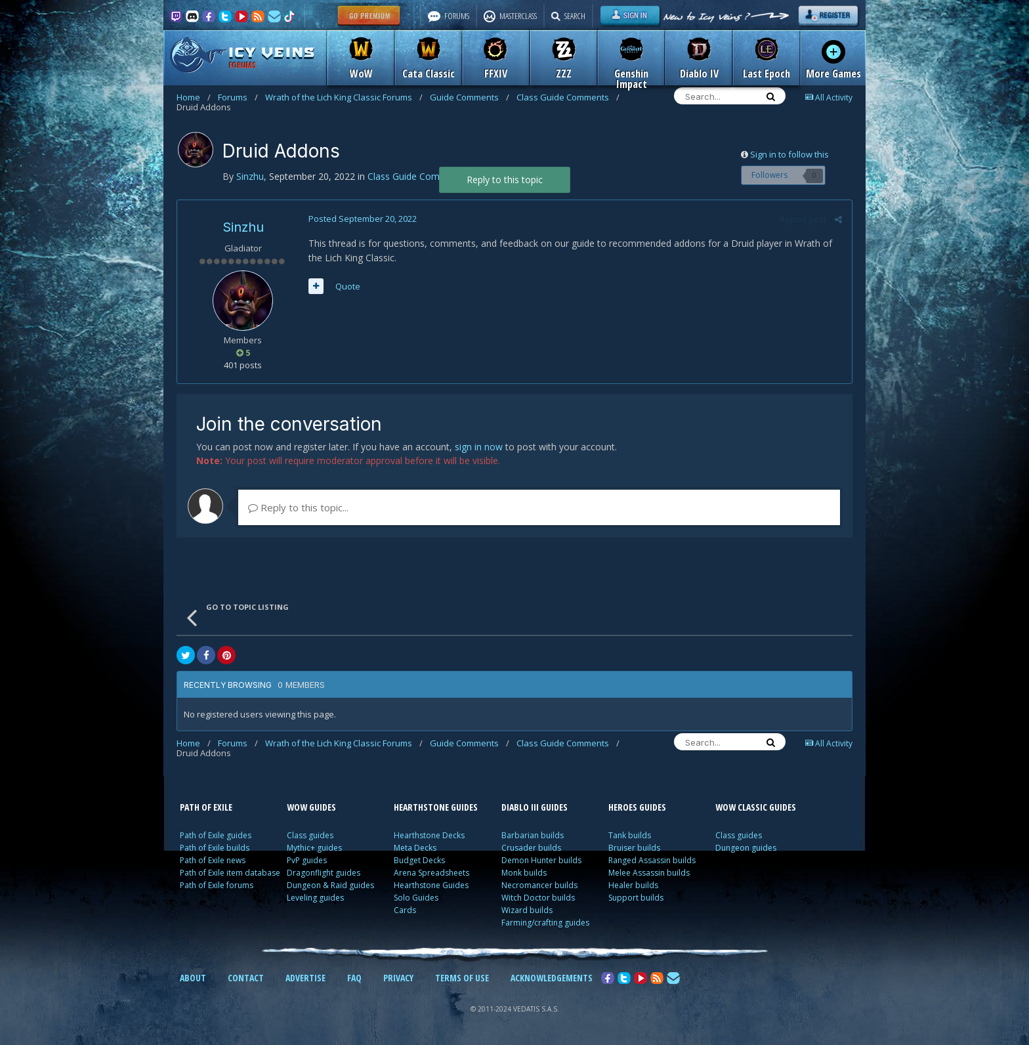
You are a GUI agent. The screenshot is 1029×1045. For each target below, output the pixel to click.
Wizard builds (527, 910)
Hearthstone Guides (431, 885)
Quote (347, 286)
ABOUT (193, 977)
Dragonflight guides (323, 872)
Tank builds (629, 835)
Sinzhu (243, 227)
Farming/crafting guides (545, 922)
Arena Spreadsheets (431, 872)
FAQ (354, 977)
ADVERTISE (305, 977)
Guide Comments (469, 97)
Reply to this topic (505, 179)
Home (194, 97)
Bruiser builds (634, 847)
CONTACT (246, 977)
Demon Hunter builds (541, 860)
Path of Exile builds (214, 847)
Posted (362, 218)
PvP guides (307, 860)
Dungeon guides (745, 847)
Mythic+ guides (314, 847)
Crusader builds (531, 847)
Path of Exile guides (215, 835)
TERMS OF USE (462, 977)
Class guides (310, 835)
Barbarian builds (532, 835)
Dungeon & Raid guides (330, 885)
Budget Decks (419, 860)
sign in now (479, 446)
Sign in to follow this (789, 154)
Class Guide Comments (568, 97)
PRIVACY (398, 977)
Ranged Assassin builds (652, 860)
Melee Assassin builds (649, 872)
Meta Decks (415, 847)
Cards (405, 910)
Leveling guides (315, 897)
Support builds (635, 897)
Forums (238, 97)
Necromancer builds (539, 885)
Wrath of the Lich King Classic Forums (344, 97)
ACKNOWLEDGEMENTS (552, 977)
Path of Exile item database (230, 872)
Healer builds (633, 885)
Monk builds (524, 872)
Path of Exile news (212, 860)
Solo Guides (416, 897)
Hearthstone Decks (429, 835)
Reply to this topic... (298, 507)
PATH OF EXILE (206, 807)
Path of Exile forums (216, 885)
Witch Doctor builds (538, 897)
